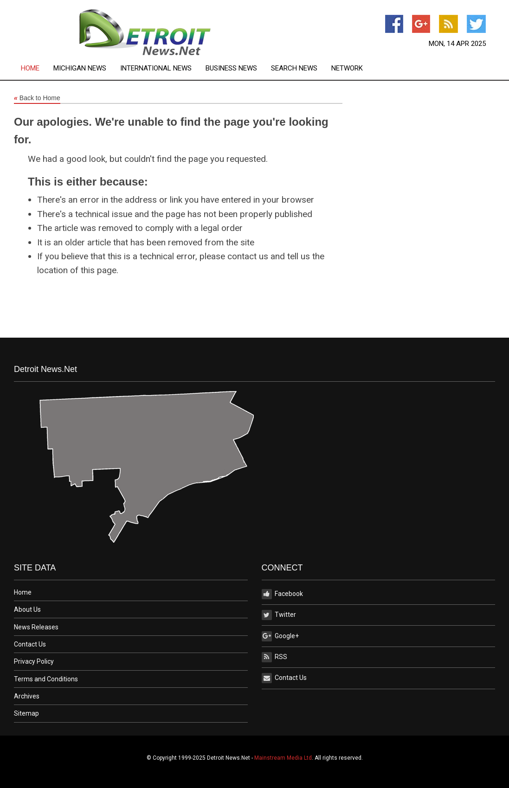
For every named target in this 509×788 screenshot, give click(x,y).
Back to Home (37, 98)
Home (30, 68)
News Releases (36, 627)
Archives (26, 696)
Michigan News (79, 68)
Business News (231, 68)
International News (156, 68)
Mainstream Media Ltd (283, 758)
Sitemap (26, 713)
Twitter (279, 615)
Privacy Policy (34, 661)
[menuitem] (37, 68)
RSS (274, 657)
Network (347, 68)
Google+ (280, 636)
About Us (27, 609)
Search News (294, 68)
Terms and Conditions (46, 679)
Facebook (282, 594)
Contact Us (30, 644)
